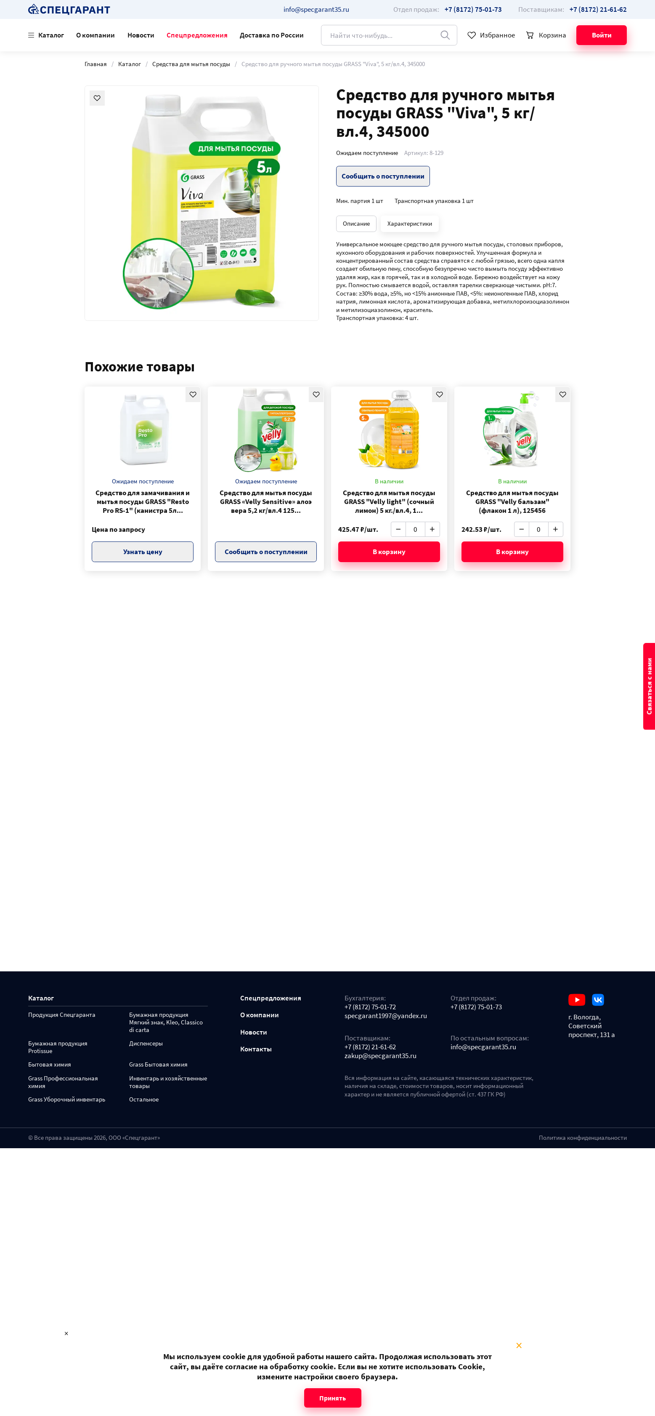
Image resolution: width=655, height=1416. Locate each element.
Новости (140, 35)
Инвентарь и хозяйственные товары (168, 1082)
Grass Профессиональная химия (63, 1082)
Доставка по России (272, 35)
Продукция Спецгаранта (61, 1015)
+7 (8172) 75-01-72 (370, 1007)
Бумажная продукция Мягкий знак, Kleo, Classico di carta (166, 1022)
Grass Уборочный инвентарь (66, 1099)
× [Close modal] (519, 1346)
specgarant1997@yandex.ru (386, 1015)
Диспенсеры (146, 1043)
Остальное (144, 1099)
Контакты (256, 1049)
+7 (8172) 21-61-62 (370, 1047)
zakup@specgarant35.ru (380, 1055)
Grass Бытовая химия (158, 1064)
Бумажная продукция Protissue (58, 1047)
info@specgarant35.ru (316, 9)
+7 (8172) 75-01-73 (476, 1007)
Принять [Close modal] (332, 1398)
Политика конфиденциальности (583, 1137)
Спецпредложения (197, 35)
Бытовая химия (49, 1064)
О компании (95, 35)
